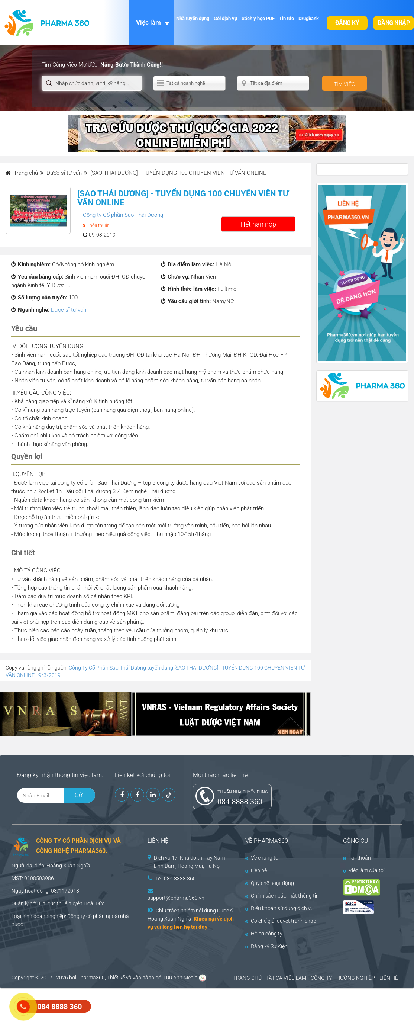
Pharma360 (91, 977)
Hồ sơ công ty (263, 934)
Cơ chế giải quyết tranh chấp (280, 921)
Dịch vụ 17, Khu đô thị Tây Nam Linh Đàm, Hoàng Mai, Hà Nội (189, 862)
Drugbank (308, 18)
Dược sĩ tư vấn (68, 309)
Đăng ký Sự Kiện (266, 946)
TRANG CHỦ (247, 978)
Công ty (76, 916)
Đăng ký (347, 22)
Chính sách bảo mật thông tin (282, 896)
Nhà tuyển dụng (192, 18)
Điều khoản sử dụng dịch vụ (279, 908)
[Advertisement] (135, 1005)
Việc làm (148, 22)
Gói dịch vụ (225, 18)
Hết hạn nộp (258, 224)
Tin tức (286, 18)
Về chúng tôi (262, 858)
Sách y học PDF (258, 18)
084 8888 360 (239, 801)
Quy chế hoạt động (269, 883)
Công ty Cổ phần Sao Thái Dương (123, 215)
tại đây (199, 927)
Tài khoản (357, 858)
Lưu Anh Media (181, 977)
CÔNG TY (321, 978)
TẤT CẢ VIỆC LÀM (286, 978)
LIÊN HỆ (388, 978)
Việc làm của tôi (364, 870)
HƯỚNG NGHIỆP (355, 978)
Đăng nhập (394, 22)
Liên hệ (256, 870)
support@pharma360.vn (176, 898)
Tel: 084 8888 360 (175, 879)
